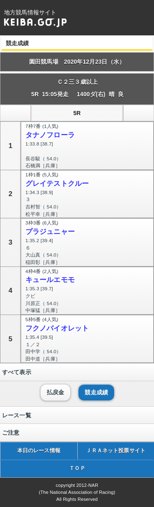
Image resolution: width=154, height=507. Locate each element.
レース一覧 (16, 415)
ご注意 (10, 432)
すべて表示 (16, 372)
